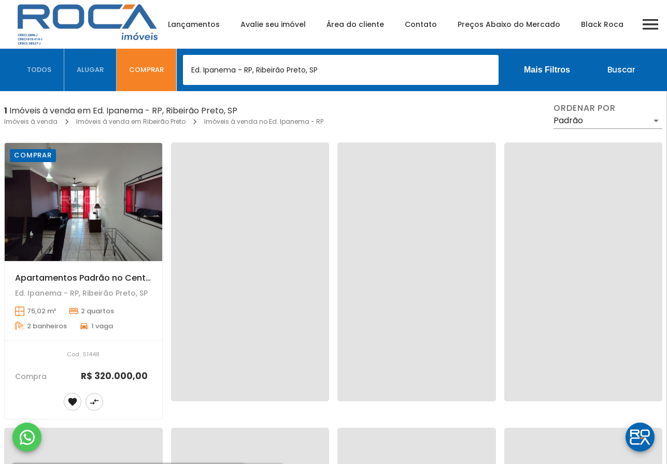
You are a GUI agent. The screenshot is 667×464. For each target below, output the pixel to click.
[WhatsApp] (26, 437)
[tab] (39, 70)
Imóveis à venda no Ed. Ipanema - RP (263, 121)
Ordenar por (585, 108)
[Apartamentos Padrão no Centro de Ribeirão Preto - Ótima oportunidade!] (83, 202)
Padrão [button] (568, 120)
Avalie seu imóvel (273, 24)
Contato (421, 24)
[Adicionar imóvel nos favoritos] (72, 402)
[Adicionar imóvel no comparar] (94, 402)
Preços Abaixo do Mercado (509, 24)
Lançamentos (194, 24)
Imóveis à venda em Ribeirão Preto (131, 121)
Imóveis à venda (31, 121)
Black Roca (602, 24)
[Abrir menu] (650, 24)
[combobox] (341, 70)
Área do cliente (355, 24)
